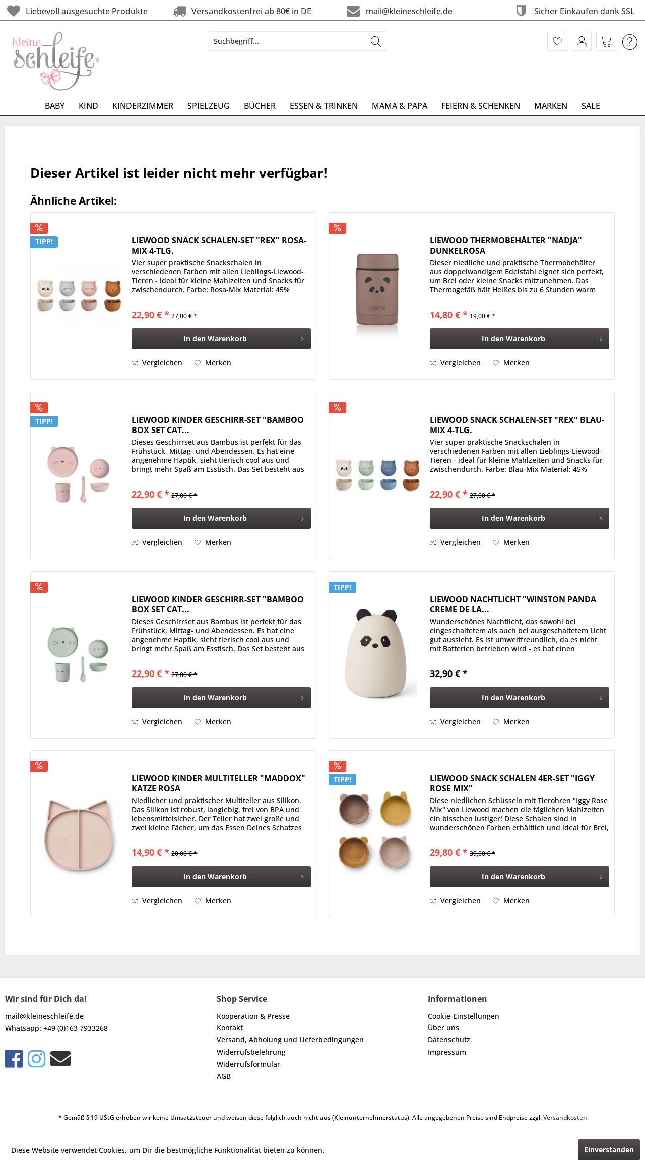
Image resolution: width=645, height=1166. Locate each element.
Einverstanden (609, 1149)
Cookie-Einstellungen (463, 1016)
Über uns (443, 1027)
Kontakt (230, 1027)
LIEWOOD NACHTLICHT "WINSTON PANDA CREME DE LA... (513, 604)
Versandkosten (565, 1117)
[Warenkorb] (606, 41)
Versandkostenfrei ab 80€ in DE (241, 11)
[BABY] (55, 105)
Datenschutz (449, 1040)
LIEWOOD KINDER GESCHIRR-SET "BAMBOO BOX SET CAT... (218, 425)
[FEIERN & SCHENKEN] (480, 105)
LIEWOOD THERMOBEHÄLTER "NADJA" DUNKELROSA (506, 245)
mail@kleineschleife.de (398, 11)
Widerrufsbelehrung (251, 1052)
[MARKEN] (550, 105)
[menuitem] (297, 41)
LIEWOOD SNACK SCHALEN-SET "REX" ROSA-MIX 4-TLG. (219, 245)
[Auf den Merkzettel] (213, 363)
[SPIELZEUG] (208, 105)
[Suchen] (375, 41)
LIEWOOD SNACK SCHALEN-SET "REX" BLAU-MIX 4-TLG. (517, 425)
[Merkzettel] (557, 41)
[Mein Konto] (582, 41)
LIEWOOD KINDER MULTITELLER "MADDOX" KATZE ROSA (218, 783)
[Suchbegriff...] (297, 41)
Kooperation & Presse (253, 1016)
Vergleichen (157, 362)
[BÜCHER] (260, 105)
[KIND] (88, 105)
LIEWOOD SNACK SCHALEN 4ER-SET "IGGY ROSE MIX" (512, 783)
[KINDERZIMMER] (142, 105)
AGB (224, 1076)
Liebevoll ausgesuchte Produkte (76, 11)
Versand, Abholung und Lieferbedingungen (290, 1040)
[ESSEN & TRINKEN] (324, 105)
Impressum (447, 1052)
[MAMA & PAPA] (399, 105)
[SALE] (590, 105)
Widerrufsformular (248, 1064)
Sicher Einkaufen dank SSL (573, 11)
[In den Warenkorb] (221, 338)
